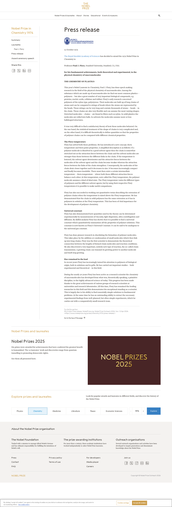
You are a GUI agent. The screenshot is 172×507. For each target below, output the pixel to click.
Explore (153, 411)
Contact (15, 462)
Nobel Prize (18, 475)
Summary (15, 40)
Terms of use (55, 462)
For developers (93, 458)
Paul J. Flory (19, 49)
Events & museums (109, 16)
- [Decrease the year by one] (130, 411)
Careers (90, 466)
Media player (92, 462)
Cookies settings (123, 503)
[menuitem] (65, 15)
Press (13, 458)
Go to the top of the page (73, 318)
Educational (95, 16)
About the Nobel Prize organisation (33, 428)
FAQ (13, 466)
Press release (17, 53)
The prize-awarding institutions (83, 439)
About (79, 16)
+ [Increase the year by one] (143, 411)
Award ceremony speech (22, 58)
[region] (86, 503)
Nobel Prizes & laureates (65, 16)
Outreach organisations (130, 439)
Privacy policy (55, 458)
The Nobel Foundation (25, 439)
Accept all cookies (139, 503)
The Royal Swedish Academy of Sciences (82, 56)
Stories (86, 16)
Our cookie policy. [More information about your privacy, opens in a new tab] (24, 504)
